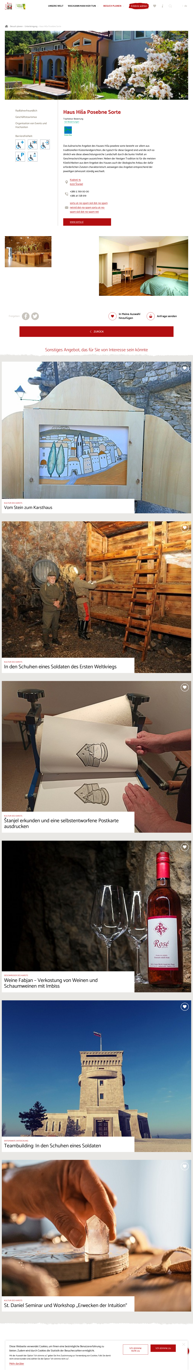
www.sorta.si (76, 222)
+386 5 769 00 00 (79, 191)
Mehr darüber (16, 1364)
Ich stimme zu (163, 1348)
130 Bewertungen (71, 122)
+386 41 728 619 (78, 196)
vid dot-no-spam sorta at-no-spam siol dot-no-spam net (87, 209)
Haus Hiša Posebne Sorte (50, 26)
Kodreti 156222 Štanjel (76, 182)
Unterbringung (31, 26)
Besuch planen (16, 26)
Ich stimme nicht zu (135, 1349)
